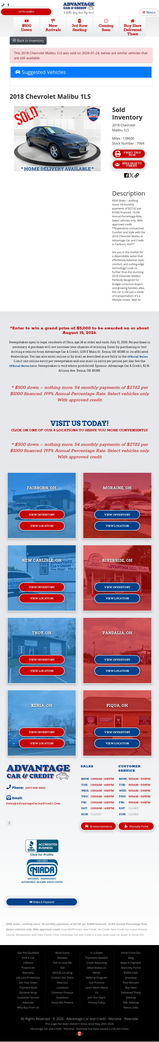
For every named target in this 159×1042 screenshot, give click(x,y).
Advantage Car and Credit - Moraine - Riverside (102, 1019)
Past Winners (131, 983)
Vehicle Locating (62, 973)
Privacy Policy (96, 1003)
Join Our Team (96, 998)
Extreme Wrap (28, 993)
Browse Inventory (98, 826)
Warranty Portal (136, 826)
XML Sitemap (131, 1003)
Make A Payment (42, 902)
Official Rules (137, 356)
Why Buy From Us (28, 1007)
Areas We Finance (62, 1003)
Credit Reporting (97, 963)
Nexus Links (130, 1007)
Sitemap (131, 998)
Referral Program (96, 978)
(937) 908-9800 (35, 787)
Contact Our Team (62, 978)
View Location (41, 526)
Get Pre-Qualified (26, 11)
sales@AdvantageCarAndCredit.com (33, 803)
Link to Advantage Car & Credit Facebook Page (9, 823)
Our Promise (96, 983)
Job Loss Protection (28, 978)
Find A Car (28, 958)
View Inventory (41, 515)
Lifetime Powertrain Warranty (28, 968)
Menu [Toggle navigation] (148, 12)
